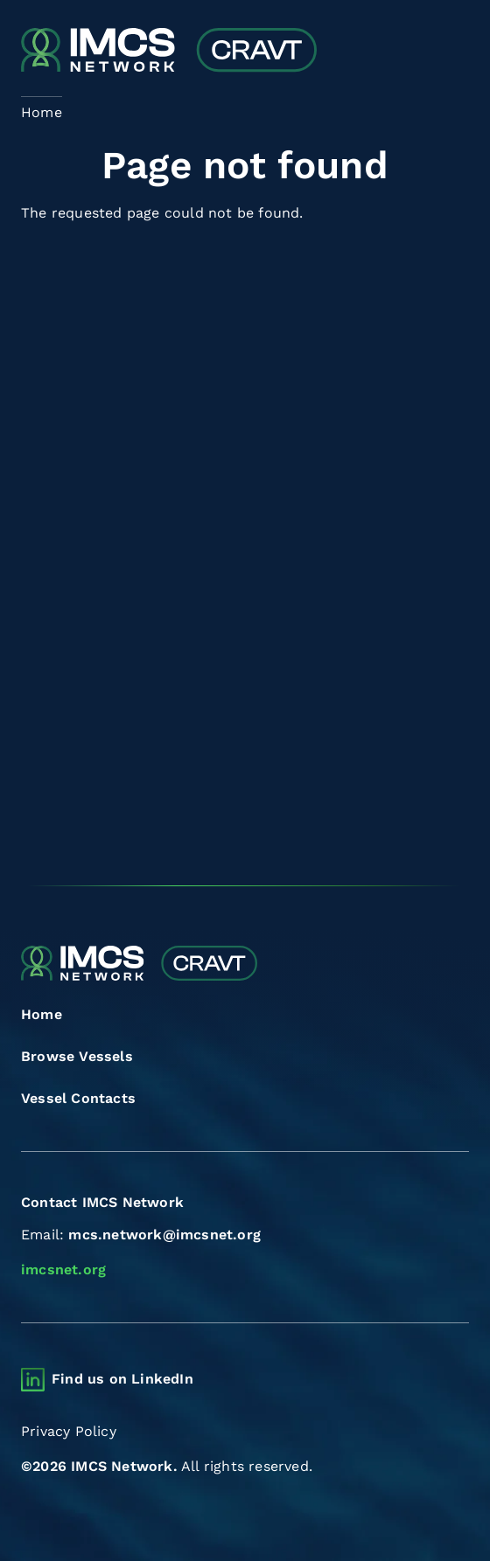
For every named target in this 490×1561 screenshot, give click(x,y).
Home (41, 1014)
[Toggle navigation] (453, 51)
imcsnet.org (63, 1269)
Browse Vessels (77, 1056)
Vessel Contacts (78, 1098)
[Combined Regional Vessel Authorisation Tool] (169, 51)
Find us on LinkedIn (122, 1378)
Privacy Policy (68, 1431)
